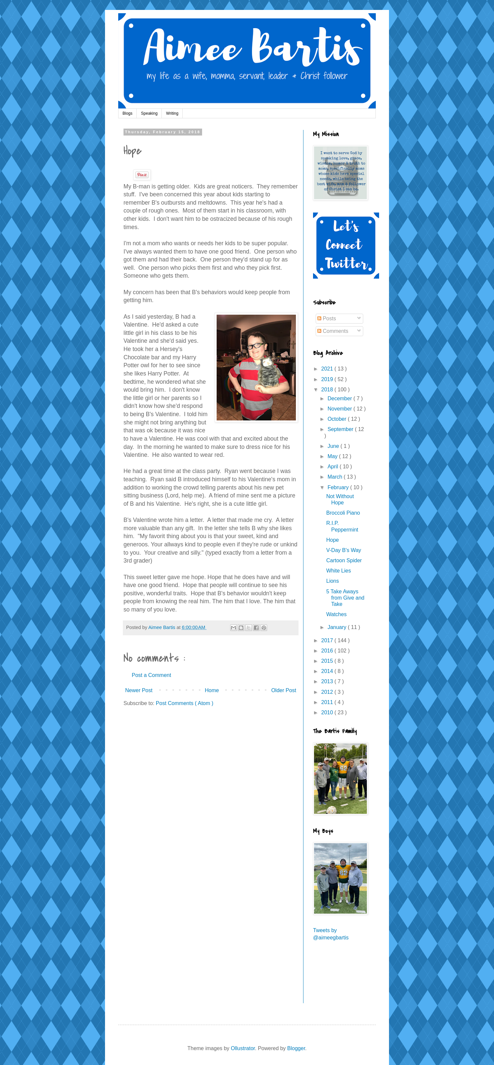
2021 (328, 369)
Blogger (296, 1048)
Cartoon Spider (344, 560)
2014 (328, 671)
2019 (328, 379)
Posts (326, 318)
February (339, 487)
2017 (328, 640)
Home (212, 690)
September (341, 429)
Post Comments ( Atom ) (184, 703)
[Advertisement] (342, 976)
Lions (332, 581)
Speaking (149, 113)
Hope (332, 540)
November (340, 409)
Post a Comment (151, 675)
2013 (328, 681)
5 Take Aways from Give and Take (345, 598)
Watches (336, 614)
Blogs (127, 113)
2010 (328, 712)
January (338, 627)
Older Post (283, 690)
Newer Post (139, 690)
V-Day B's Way (343, 550)
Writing (172, 113)
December (340, 398)
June (334, 446)
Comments (332, 331)
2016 (328, 650)
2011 (328, 702)
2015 (328, 661)
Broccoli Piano (343, 513)
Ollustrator (243, 1048)
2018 (328, 389)
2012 (328, 692)
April (333, 466)
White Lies (338, 570)
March (336, 477)
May (333, 456)
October (338, 419)
